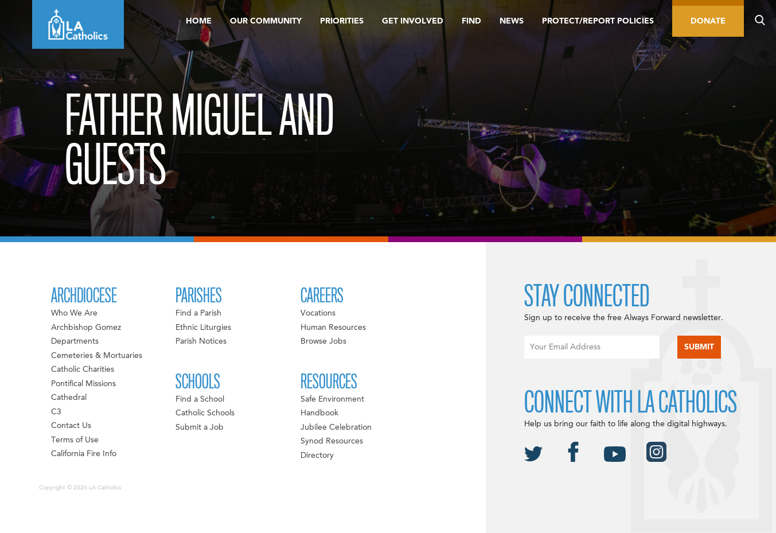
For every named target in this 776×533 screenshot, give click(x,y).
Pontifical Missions (83, 384)
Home (199, 21)
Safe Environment (332, 399)
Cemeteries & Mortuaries (96, 356)
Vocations (318, 313)
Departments (75, 341)
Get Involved (412, 21)
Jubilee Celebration (336, 427)
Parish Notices (201, 341)
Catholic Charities (82, 369)
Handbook (319, 413)
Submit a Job (200, 427)
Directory (317, 456)
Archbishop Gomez (86, 328)
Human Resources (333, 328)
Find (471, 21)
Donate (708, 21)
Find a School (200, 399)
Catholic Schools (205, 413)
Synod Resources (332, 441)
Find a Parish (198, 313)
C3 (56, 412)
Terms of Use (75, 440)
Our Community (266, 21)
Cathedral (69, 398)
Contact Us (71, 426)
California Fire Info (83, 454)
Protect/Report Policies (598, 21)
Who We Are (74, 313)
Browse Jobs (323, 341)
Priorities (342, 21)
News (512, 21)
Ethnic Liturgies (203, 328)
